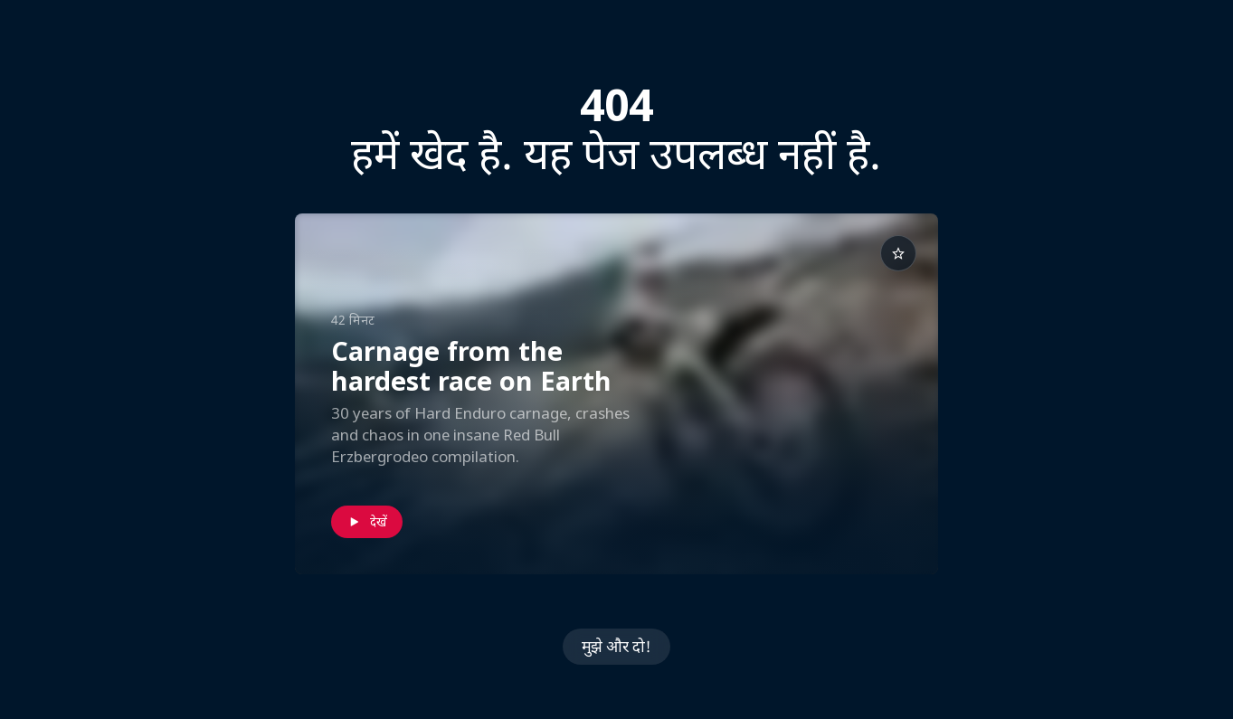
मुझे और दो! (616, 646)
